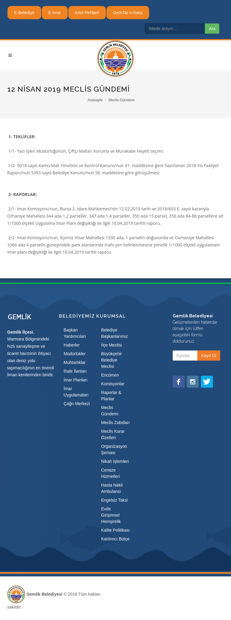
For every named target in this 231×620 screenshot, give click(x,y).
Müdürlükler (75, 353)
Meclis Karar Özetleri (113, 434)
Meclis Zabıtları (115, 422)
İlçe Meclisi (111, 345)
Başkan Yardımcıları (75, 333)
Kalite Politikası (115, 530)
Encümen (110, 375)
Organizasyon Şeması (114, 449)
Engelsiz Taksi (114, 500)
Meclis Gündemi (121, 100)
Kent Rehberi (87, 12)
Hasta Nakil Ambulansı (112, 488)
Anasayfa (95, 100)
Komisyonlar (112, 383)
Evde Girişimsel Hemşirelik (111, 515)
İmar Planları (76, 379)
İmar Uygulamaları (76, 391)
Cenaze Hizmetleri (110, 473)
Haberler (72, 345)
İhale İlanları (75, 371)
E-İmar (54, 12)
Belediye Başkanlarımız (114, 333)
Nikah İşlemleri (115, 461)
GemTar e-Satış (128, 12)
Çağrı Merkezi (77, 403)
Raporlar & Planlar (111, 395)
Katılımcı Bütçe (115, 538)
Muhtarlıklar (75, 362)
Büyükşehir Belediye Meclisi (111, 360)
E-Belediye (24, 12)
